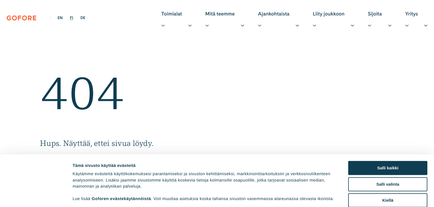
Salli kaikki (388, 127)
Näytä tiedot (296, 196)
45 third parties (116, 178)
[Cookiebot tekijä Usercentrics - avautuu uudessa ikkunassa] (36, 196)
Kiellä (387, 160)
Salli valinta (387, 143)
